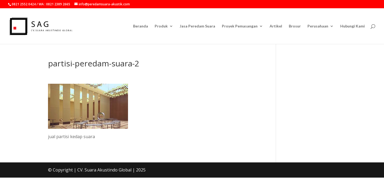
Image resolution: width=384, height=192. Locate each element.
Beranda (140, 26)
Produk (161, 26)
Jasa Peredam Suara (197, 26)
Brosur (295, 26)
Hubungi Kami (352, 26)
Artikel (276, 26)
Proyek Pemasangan (240, 26)
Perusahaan (317, 26)
